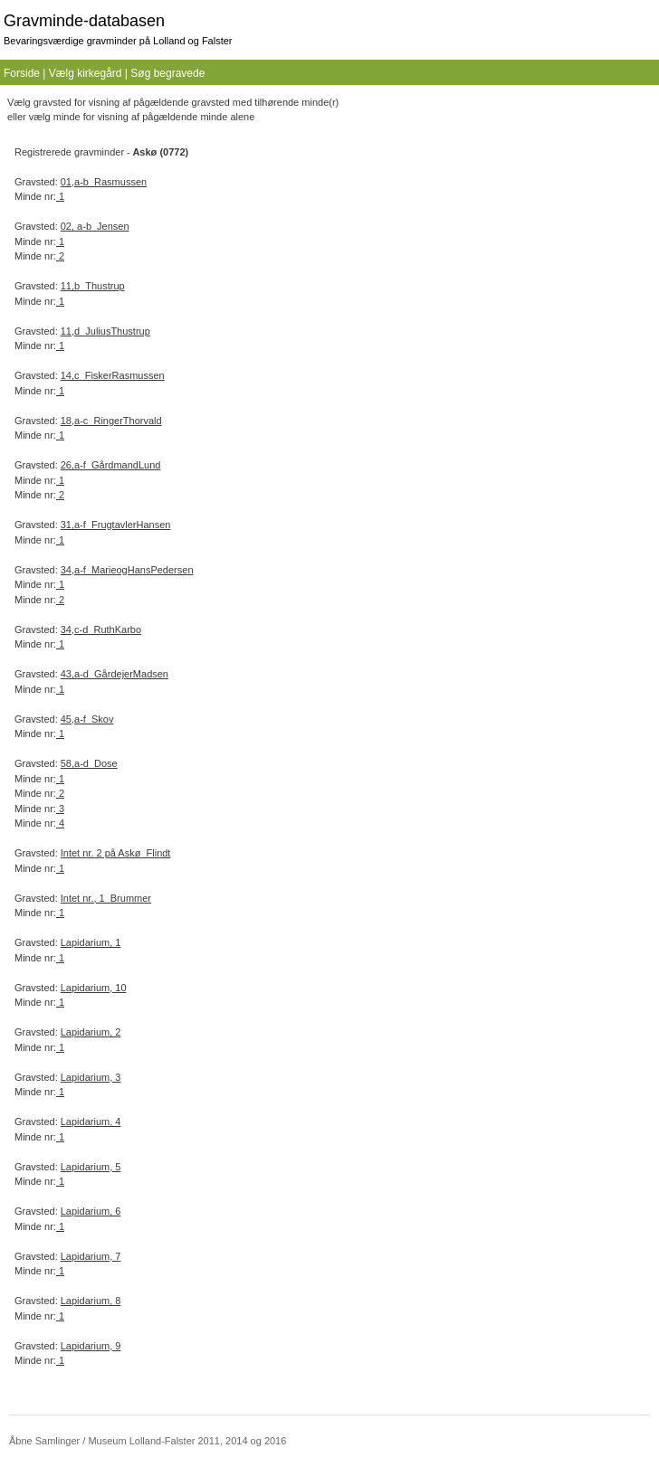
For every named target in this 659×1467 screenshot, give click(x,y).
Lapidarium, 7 (91, 1256)
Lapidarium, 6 (91, 1211)
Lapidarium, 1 (91, 942)
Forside (22, 73)
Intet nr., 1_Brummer (106, 898)
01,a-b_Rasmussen (104, 181)
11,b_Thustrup (93, 285)
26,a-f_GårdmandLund (111, 464)
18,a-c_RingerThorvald (111, 420)
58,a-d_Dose (89, 763)
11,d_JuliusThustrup (105, 331)
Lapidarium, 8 (91, 1300)
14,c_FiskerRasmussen (113, 375)
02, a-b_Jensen (95, 226)
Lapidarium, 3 (91, 1077)
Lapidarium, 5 (91, 1166)
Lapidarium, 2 (91, 1032)
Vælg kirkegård (85, 73)
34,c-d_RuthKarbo (101, 629)
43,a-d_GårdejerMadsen (114, 673)
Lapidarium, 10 (94, 987)
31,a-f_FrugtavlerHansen (116, 524)
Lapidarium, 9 (91, 1345)
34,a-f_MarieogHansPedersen (127, 569)
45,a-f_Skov (87, 719)
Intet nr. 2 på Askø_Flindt (116, 852)
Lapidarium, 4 (91, 1121)
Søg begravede (167, 73)
